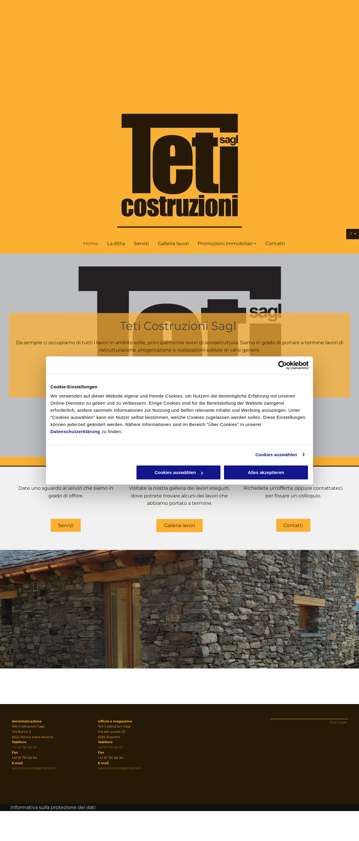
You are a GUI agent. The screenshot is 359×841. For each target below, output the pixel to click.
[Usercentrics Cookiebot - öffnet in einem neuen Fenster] (283, 365)
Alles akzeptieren (266, 472)
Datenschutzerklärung (75, 431)
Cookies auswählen (276, 454)
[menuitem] (91, 243)
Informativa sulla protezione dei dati (53, 807)
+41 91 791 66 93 (24, 747)
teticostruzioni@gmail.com (33, 768)
